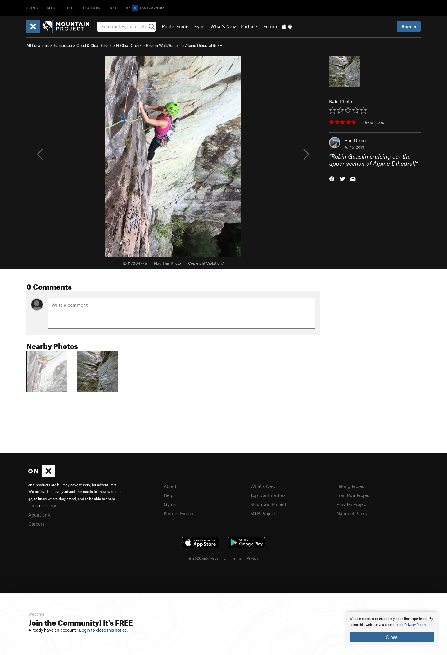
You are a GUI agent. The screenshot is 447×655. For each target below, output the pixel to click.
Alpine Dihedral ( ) (204, 45)
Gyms (199, 26)
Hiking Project (351, 486)
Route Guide (175, 26)
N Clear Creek (129, 45)
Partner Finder (179, 513)
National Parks (351, 513)
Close (392, 637)
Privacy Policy (415, 625)
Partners (249, 26)
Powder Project (352, 504)
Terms (237, 558)
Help (169, 495)
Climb (32, 8)
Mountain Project (268, 504)
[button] (332, 178)
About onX (39, 514)
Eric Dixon (355, 140)
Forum (270, 26)
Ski (113, 8)
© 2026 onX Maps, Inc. (207, 558)
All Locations (37, 45)
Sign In (408, 26)
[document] (392, 629)
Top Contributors (268, 495)
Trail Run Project (353, 495)
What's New (223, 26)
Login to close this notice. (103, 630)
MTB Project (263, 513)
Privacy (253, 558)
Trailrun (92, 8)
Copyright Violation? (206, 263)
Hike (69, 8)
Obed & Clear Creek (94, 45)
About (170, 486)
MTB (51, 8)
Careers (36, 523)
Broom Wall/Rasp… (163, 45)
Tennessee (62, 45)
